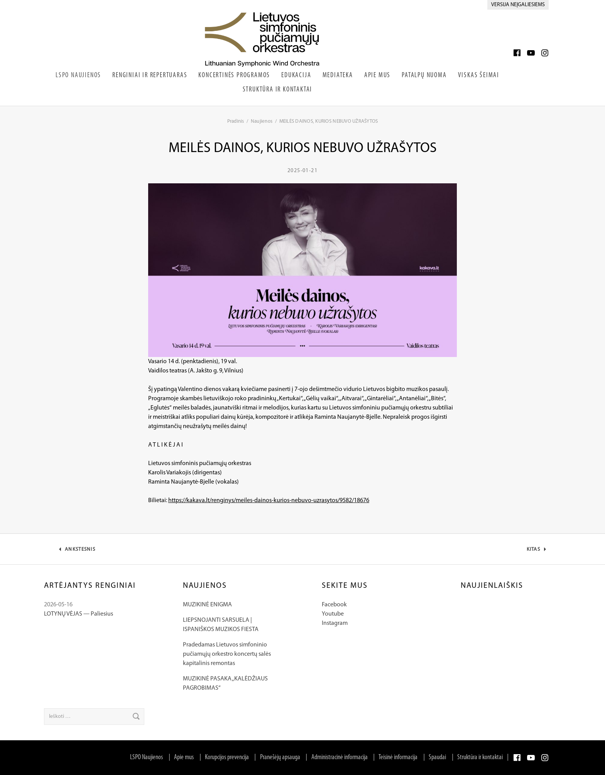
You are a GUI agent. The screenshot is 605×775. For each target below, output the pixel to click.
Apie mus (184, 757)
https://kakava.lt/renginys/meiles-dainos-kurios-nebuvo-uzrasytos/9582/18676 (268, 500)
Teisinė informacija (398, 757)
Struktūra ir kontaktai (278, 89)
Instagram (335, 623)
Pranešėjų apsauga (280, 757)
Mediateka (338, 75)
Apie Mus (377, 75)
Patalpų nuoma (424, 75)
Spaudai (437, 757)
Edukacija (296, 75)
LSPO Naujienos (78, 75)
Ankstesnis (79, 551)
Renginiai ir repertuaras (149, 75)
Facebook (334, 605)
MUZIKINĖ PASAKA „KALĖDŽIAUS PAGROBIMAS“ (225, 683)
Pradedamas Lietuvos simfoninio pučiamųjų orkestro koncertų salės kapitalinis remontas (227, 654)
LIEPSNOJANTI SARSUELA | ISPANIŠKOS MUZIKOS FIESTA (221, 625)
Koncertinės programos (234, 75)
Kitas (538, 551)
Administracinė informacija (339, 757)
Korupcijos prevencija (227, 757)
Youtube (333, 614)
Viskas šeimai (478, 75)
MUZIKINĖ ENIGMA (207, 605)
